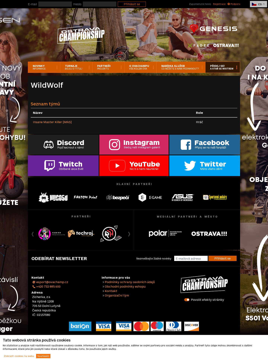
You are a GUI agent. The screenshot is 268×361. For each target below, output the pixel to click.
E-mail (32, 4)
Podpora (234, 3)
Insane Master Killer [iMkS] (52, 122)
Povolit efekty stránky (207, 299)
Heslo (77, 4)
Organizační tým (117, 295)
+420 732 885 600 (46, 286)
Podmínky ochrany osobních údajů (130, 282)
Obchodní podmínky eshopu (125, 286)
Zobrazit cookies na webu (19, 355)
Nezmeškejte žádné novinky (153, 258)
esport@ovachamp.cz (50, 282)
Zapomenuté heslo (200, 3)
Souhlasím (43, 355)
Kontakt (111, 291)
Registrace (219, 3)
